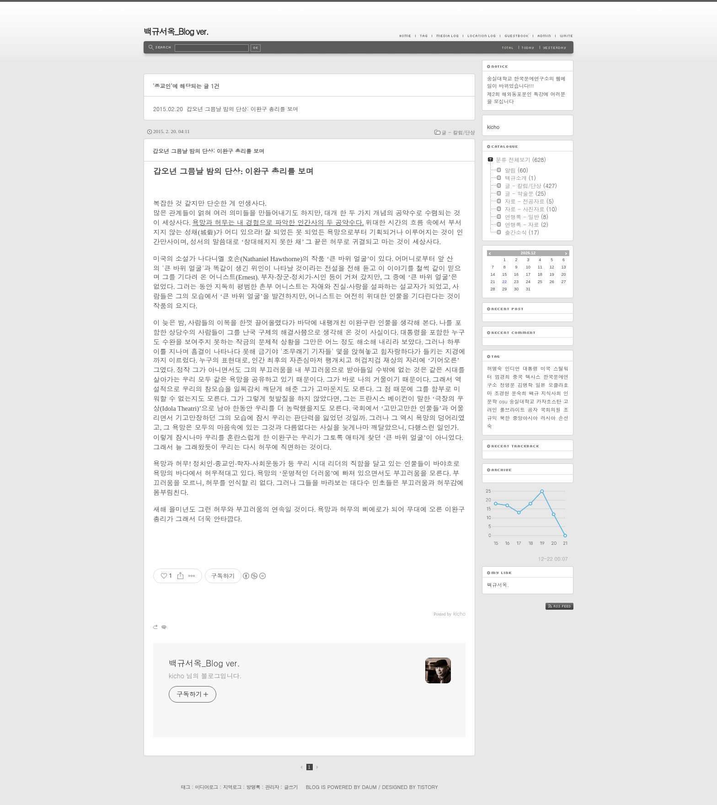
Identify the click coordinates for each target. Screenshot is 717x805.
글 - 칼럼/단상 (458, 132)
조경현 (501, 393)
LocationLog (481, 35)
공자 (533, 409)
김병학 (525, 384)
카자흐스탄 (549, 401)
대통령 (530, 368)
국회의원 (550, 409)
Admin (544, 35)
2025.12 (528, 253)
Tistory (427, 787)
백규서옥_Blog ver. (176, 31)
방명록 (253, 787)
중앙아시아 (525, 417)
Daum (369, 787)
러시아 (548, 417)
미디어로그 (206, 787)
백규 (534, 393)
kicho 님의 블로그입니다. (205, 675)
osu (503, 401)
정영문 (507, 384)
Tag (423, 35)
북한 (505, 417)
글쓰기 (291, 787)
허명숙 (494, 368)
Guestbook (516, 35)
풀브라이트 (512, 409)
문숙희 (519, 393)
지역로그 (232, 787)
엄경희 (502, 376)
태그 (185, 787)
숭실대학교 (522, 401)
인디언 (512, 368)
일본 (540, 384)
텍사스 (532, 376)
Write (564, 35)
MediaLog (447, 35)
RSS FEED (566, 606)
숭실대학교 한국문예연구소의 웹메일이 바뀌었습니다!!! (526, 82)
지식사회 (551, 393)
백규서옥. (498, 584)
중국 (518, 376)
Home (407, 35)
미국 (545, 368)
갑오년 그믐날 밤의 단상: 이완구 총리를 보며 (242, 109)
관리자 (272, 787)
